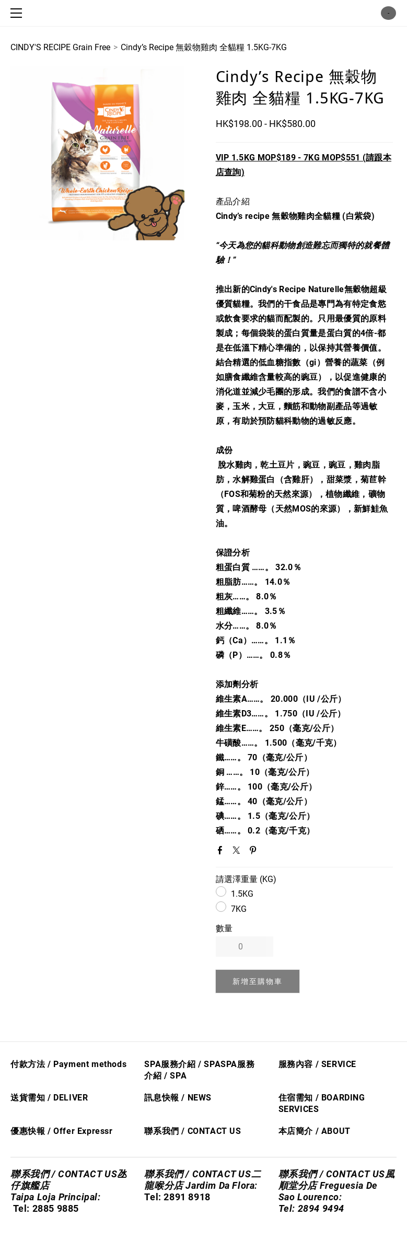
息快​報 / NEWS (182, 1098)
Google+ (271, 853)
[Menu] (18, 13)
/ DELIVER (66, 1098)
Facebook (222, 852)
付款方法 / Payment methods (68, 1064)
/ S (169, 1076)
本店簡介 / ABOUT (314, 1131)
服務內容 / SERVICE (317, 1064)
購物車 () (388, 13)
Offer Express (81, 1131)
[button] (258, 981)
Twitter (238, 852)
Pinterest (255, 852)
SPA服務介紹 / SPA (182, 1064)
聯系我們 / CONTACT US (192, 1131)
